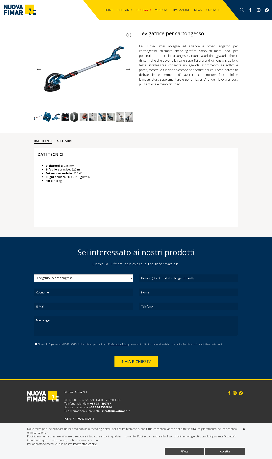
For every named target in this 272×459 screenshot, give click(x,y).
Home (109, 10)
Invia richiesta (136, 361)
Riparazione (180, 10)
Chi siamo (124, 10)
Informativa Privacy (119, 344)
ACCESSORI (64, 141)
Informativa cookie (85, 444)
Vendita (161, 10)
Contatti (213, 10)
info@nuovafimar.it (116, 411)
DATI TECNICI (43, 141)
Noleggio (143, 10)
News (198, 10)
